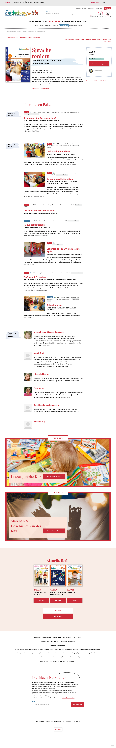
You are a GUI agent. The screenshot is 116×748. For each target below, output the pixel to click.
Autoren (46, 87)
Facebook (53, 666)
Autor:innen (91, 6)
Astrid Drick (39, 352)
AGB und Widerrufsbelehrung (44, 726)
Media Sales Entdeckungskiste (28, 654)
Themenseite (58, 442)
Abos (85, 20)
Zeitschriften (94, 2)
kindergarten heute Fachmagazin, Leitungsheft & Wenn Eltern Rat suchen (37, 657)
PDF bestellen (100, 62)
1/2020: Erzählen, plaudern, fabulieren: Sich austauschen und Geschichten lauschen (52, 110)
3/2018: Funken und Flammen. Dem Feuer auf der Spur (68, 242)
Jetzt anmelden (77, 709)
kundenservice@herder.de (60, 661)
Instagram (63, 666)
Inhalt (36, 87)
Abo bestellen (58, 621)
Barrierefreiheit (67, 726)
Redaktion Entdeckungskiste (46, 409)
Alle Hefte (58, 615)
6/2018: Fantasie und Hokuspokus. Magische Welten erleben (47, 219)
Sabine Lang (39, 426)
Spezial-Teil (55, 24)
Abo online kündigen (75, 661)
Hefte (24, 29)
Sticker (80, 24)
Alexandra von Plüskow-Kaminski (49, 331)
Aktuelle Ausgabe (39, 24)
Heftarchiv (48, 24)
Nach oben (58, 734)
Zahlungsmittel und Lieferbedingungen (99, 79)
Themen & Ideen (41, 20)
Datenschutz (57, 726)
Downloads (99, 6)
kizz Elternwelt (95, 657)
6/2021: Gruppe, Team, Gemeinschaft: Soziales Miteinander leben (48, 272)
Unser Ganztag (39, 2)
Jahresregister (73, 24)
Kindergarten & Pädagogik (23, 2)
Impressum (77, 726)
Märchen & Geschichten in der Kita (24, 530)
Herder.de (8, 2)
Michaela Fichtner (42, 374)
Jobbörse (107, 7)
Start (31, 20)
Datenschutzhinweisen (68, 702)
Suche (47, 9)
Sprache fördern (41, 29)
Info (110, 2)
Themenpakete (64, 24)
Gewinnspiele (61, 650)
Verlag (104, 2)
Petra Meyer (39, 390)
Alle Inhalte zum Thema (54, 481)
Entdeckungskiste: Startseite (13, 29)
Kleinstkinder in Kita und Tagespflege (69, 657)
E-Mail (34, 706)
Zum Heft (41, 605)
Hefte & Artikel (55, 20)
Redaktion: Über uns (81, 6)
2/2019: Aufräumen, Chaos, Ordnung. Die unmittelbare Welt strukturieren (49, 203)
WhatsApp (58, 654)
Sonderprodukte (69, 20)
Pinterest (71, 666)
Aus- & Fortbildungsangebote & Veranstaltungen (86, 654)
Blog (79, 20)
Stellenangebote (67, 654)
